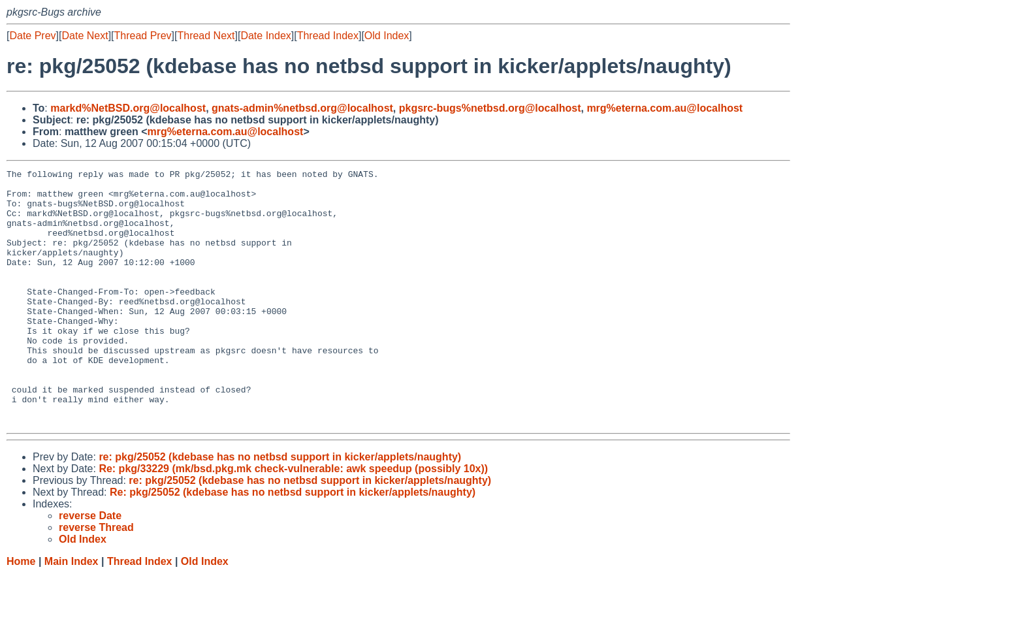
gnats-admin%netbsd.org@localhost (302, 108)
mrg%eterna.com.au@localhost (664, 108)
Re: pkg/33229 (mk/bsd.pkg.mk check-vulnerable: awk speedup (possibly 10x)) (293, 519)
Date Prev (32, 35)
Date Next (84, 35)
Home (21, 612)
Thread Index (328, 35)
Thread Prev (143, 35)
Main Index (71, 612)
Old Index (386, 35)
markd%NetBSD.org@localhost (128, 108)
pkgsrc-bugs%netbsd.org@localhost (490, 108)
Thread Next (205, 35)
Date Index (265, 35)
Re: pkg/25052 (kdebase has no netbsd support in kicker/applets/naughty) (292, 543)
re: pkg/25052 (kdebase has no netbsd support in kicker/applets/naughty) (280, 507)
